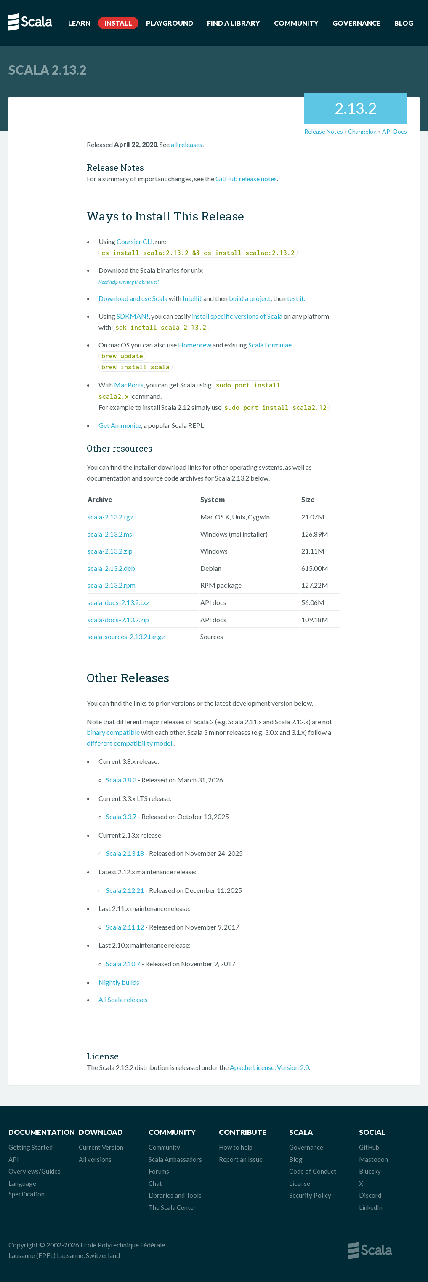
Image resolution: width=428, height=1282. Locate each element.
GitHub (369, 1147)
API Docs (394, 131)
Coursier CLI (135, 241)
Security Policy (310, 1195)
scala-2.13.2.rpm (112, 585)
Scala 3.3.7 (121, 816)
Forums (159, 1171)
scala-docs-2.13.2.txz (118, 602)
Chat (155, 1183)
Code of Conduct (312, 1171)
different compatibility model (130, 743)
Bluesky (370, 1171)
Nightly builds (118, 982)
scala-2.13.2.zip (110, 551)
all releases (186, 144)
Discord (370, 1195)
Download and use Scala (132, 298)
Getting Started (30, 1147)
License (299, 1183)
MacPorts (129, 385)
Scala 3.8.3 (121, 780)
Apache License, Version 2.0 (269, 1067)
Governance (356, 23)
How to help (236, 1147)
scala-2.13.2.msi (111, 534)
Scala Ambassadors (175, 1159)
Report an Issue (241, 1159)
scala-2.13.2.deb (111, 568)
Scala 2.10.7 (123, 963)
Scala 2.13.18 (125, 853)
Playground (169, 23)
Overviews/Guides (34, 1171)
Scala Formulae (270, 345)
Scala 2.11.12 (125, 927)
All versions (95, 1159)
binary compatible (113, 732)
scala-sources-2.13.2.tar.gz (126, 636)
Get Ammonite (119, 425)
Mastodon (373, 1159)
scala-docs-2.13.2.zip (118, 619)
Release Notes (323, 131)
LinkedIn (371, 1207)
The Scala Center (172, 1207)
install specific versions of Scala (237, 316)
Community (296, 23)
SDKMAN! (133, 316)
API (13, 1159)
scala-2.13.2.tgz (110, 517)
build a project (250, 298)
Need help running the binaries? (128, 282)
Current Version (101, 1147)
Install (118, 23)
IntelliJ (192, 298)
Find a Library (233, 23)
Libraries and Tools (175, 1195)
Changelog (362, 131)
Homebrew (194, 345)
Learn (79, 23)
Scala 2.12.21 (125, 890)
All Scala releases (123, 999)
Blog (403, 23)
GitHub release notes (246, 179)
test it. (296, 298)
